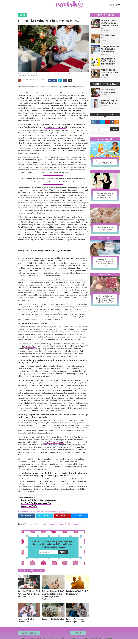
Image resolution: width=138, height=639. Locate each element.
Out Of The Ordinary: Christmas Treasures (108, 90)
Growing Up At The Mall (29, 506)
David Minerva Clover (105, 31)
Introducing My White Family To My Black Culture (77, 592)
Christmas (27, 524)
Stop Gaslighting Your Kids (108, 36)
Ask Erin (105, 171)
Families (22, 15)
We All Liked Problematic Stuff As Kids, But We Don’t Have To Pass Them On (29, 594)
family (67, 524)
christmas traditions (56, 524)
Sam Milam (103, 40)
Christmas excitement (55, 127)
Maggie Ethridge (104, 54)
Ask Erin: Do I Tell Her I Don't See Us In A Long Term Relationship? (108, 61)
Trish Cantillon (26, 80)
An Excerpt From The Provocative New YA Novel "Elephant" (110, 72)
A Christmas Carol (29, 346)
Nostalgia (75, 524)
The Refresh (45, 87)
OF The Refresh (35, 80)
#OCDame (105, 206)
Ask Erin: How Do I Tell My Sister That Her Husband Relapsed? (105, 195)
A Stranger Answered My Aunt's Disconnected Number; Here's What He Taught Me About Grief (53, 595)
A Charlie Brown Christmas (53, 442)
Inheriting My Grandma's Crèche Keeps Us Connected (51, 250)
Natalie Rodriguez (105, 77)
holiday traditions (39, 524)
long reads (105, 238)
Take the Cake (105, 274)
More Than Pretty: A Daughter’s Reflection (36, 503)
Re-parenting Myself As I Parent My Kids (26, 620)
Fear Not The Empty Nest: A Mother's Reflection (109, 101)
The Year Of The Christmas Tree (53, 619)
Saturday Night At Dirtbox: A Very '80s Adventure (38, 500)
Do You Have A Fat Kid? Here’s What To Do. (105, 162)
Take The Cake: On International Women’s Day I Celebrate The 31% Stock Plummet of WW (105, 299)
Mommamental (105, 139)
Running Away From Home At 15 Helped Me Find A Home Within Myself (110, 49)
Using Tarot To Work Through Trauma (105, 228)
